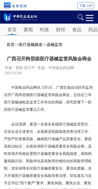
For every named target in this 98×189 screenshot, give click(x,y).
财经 (60, 29)
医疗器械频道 (30, 45)
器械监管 (54, 45)
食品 (77, 29)
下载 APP (85, 6)
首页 (12, 29)
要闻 (28, 29)
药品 (93, 29)
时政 (44, 29)
